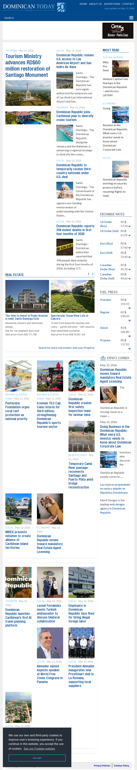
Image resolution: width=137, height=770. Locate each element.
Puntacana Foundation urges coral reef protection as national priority (17, 415)
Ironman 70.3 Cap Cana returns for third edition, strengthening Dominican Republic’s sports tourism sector (49, 419)
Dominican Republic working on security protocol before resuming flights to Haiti (115, 187)
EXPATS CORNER (118, 358)
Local (60, 50)
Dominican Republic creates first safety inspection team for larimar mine (80, 411)
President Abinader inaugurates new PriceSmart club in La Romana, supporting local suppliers (81, 690)
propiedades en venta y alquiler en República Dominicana (115, 496)
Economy (43, 531)
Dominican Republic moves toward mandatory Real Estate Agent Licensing (113, 377)
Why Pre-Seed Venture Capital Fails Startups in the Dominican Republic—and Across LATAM (115, 78)
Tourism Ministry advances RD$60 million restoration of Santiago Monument (26, 69)
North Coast (77, 458)
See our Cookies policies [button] (39, 748)
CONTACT (128, 3)
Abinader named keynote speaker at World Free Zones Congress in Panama (50, 686)
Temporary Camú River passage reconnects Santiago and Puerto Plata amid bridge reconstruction (81, 479)
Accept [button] (37, 757)
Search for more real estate (55, 351)
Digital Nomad (113, 57)
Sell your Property (84, 351)
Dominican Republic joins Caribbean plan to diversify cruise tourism (73, 116)
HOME (83, 3)
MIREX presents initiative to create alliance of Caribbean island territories (18, 544)
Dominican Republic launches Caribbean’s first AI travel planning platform (18, 625)
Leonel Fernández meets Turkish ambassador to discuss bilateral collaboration (49, 621)
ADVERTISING (112, 3)
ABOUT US (95, 3)
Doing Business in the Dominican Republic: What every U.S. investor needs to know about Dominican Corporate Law (115, 129)
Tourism (11, 50)
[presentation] (88, 277)
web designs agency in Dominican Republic (112, 516)
